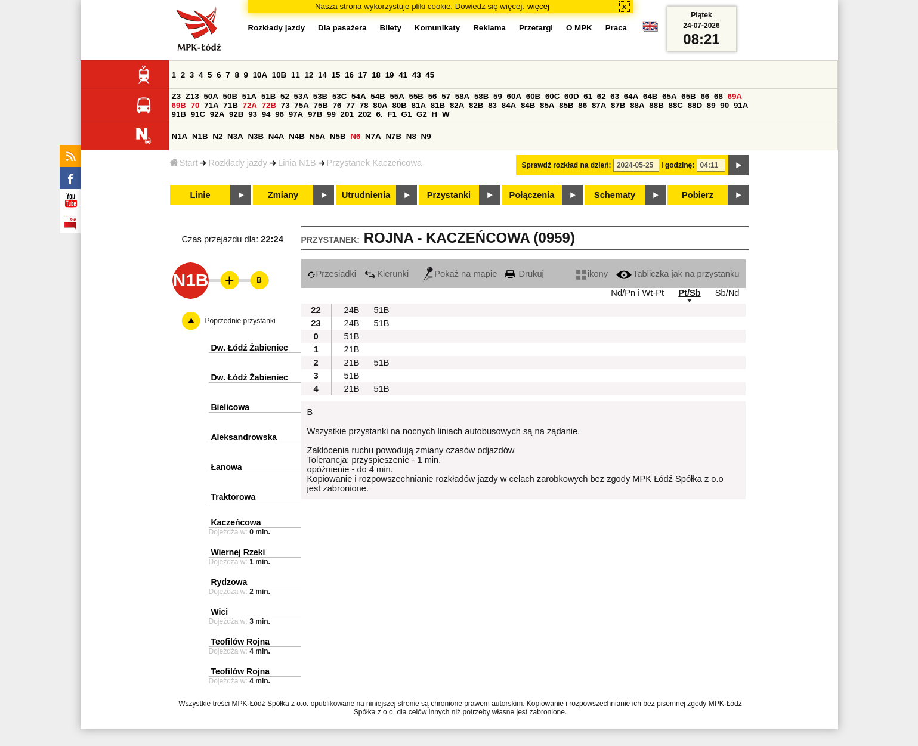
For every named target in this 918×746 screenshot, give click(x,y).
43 (416, 74)
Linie (200, 195)
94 (266, 114)
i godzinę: (677, 165)
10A (260, 74)
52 (284, 96)
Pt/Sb (689, 293)
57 (445, 96)
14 (322, 74)
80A (380, 105)
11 (295, 74)
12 (308, 74)
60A (514, 96)
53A (301, 96)
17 (362, 74)
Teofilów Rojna (240, 641)
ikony (592, 273)
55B (416, 96)
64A (631, 96)
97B (315, 114)
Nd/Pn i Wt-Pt (637, 293)
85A (547, 105)
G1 (406, 114)
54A (358, 96)
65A (669, 96)
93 (252, 114)
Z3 (176, 96)
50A (210, 96)
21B (352, 349)
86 (582, 105)
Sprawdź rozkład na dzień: (566, 165)
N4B (297, 136)
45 (429, 74)
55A (397, 96)
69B (179, 105)
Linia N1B (297, 163)
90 (724, 105)
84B (528, 105)
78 (364, 105)
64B (650, 96)
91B (179, 114)
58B (481, 96)
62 (601, 96)
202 (365, 114)
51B (268, 96)
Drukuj (524, 273)
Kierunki (386, 273)
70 (195, 105)
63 (614, 96)
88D (695, 105)
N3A (235, 136)
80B (399, 105)
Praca (616, 27)
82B (476, 105)
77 (350, 105)
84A (509, 105)
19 (389, 74)
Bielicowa (230, 407)
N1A (180, 136)
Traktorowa (233, 497)
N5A (318, 136)
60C (552, 96)
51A (249, 96)
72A (250, 105)
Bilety (390, 27)
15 (336, 74)
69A (735, 96)
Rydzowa (229, 582)
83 (492, 105)
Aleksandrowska (244, 437)
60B (533, 96)
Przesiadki (332, 273)
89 (711, 105)
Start (184, 163)
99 (331, 114)
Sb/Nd (727, 293)
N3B (256, 136)
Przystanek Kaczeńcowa (374, 163)
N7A (373, 136)
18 (376, 74)
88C (676, 105)
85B (566, 105)
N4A (276, 136)
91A (741, 105)
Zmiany (283, 195)
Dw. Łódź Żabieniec (249, 347)
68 (718, 96)
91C (198, 114)
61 (587, 96)
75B (321, 105)
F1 (392, 114)
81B (438, 105)
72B (269, 105)
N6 (355, 136)
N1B (200, 136)
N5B (338, 136)
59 (497, 96)
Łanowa (226, 467)
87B (618, 105)
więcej (538, 6)
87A (599, 105)
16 (349, 74)
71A (211, 105)
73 (285, 105)
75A (301, 105)
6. (379, 114)
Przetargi (536, 27)
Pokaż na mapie (460, 273)
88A (637, 105)
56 (432, 96)
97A (296, 114)
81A (419, 105)
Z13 (192, 96)
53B (320, 96)
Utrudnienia (366, 195)
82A (457, 105)
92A (217, 114)
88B (656, 105)
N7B (393, 136)
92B (236, 114)
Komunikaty (437, 27)
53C (339, 96)
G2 (421, 114)
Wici (219, 612)
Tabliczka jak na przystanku (677, 273)
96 (279, 114)
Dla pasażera (342, 27)
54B (377, 96)
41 (402, 74)
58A (462, 96)
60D (571, 96)
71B (230, 105)
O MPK (579, 27)
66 (704, 96)
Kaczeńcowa (236, 522)
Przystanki (449, 195)
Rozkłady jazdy (237, 163)
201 (347, 114)
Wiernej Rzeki (238, 552)
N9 (426, 136)
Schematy (614, 195)
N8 (411, 136)
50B (230, 96)
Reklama (489, 27)
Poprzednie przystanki (240, 321)
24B (352, 310)
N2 (217, 136)
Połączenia (532, 195)
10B (279, 74)
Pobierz (697, 195)
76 (337, 105)
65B (688, 96)
